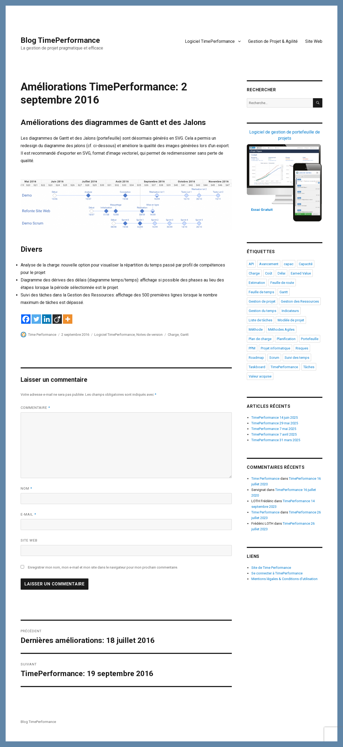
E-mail (28, 514)
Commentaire (35, 408)
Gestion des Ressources (300, 301)
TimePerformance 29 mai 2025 (274, 423)
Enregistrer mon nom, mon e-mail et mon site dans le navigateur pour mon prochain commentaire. (103, 567)
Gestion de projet (262, 301)
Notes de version (149, 335)
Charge (173, 335)
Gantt (184, 335)
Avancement (268, 264)
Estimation (257, 283)
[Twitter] (36, 319)
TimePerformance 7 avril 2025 (274, 434)
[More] (67, 319)
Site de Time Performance (271, 568)
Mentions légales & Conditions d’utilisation (284, 579)
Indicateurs (290, 311)
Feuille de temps (261, 292)
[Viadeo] (57, 319)
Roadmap (256, 358)
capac (288, 264)
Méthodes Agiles (281, 329)
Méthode (256, 329)
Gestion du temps (262, 311)
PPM (252, 348)
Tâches (308, 367)
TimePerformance (284, 367)
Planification (286, 339)
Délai (281, 273)
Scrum (274, 358)
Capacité (305, 264)
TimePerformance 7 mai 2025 (273, 429)
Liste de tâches (260, 320)
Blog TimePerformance (60, 40)
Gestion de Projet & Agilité (273, 41)
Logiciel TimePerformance (210, 41)
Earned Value (301, 273)
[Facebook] (26, 319)
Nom (26, 488)
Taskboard (257, 367)
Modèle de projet (291, 320)
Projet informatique (275, 348)
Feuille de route (282, 283)
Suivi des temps (297, 358)
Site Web (313, 41)
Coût (268, 273)
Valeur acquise (260, 376)
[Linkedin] (46, 319)
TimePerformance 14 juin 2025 (274, 418)
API (251, 264)
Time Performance (42, 335)
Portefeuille (309, 339)
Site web (29, 540)
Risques (302, 348)
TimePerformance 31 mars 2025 (275, 440)
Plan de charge (260, 339)
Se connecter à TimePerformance (277, 573)
